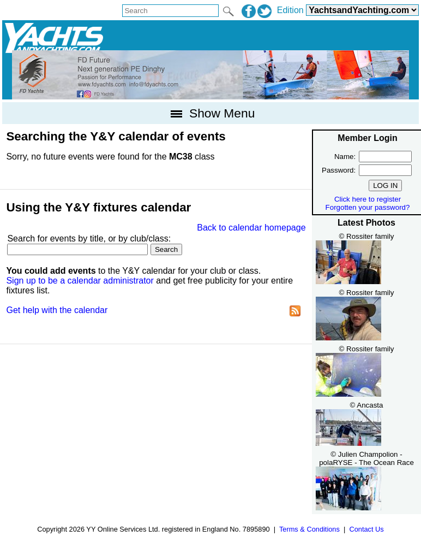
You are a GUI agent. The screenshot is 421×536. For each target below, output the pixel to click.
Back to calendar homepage (251, 227)
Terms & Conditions (309, 529)
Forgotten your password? (368, 207)
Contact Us (366, 529)
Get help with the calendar (56, 310)
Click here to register (367, 199)
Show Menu (210, 113)
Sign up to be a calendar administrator (79, 280)
